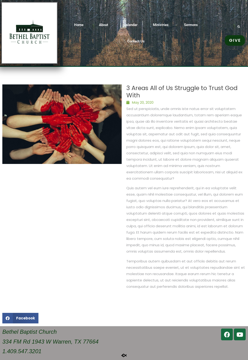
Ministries (161, 25)
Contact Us (136, 41)
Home (78, 25)
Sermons (191, 25)
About (103, 25)
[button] (239, 26)
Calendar (130, 25)
